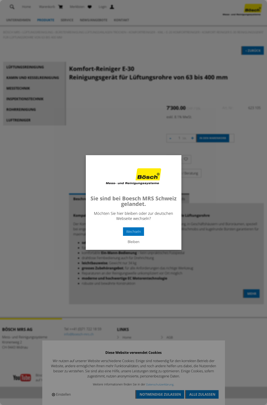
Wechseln (133, 231)
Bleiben (133, 241)
